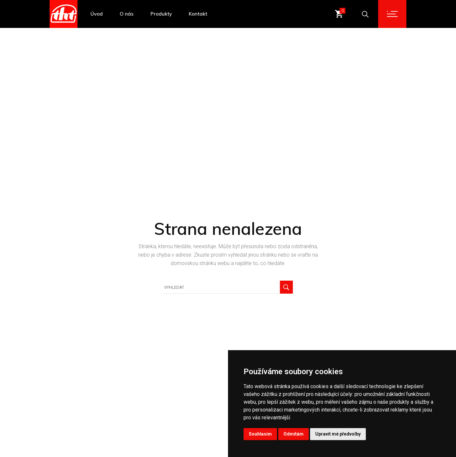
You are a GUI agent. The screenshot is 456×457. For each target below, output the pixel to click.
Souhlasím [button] (260, 434)
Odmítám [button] (293, 434)
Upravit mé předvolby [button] (338, 434)
